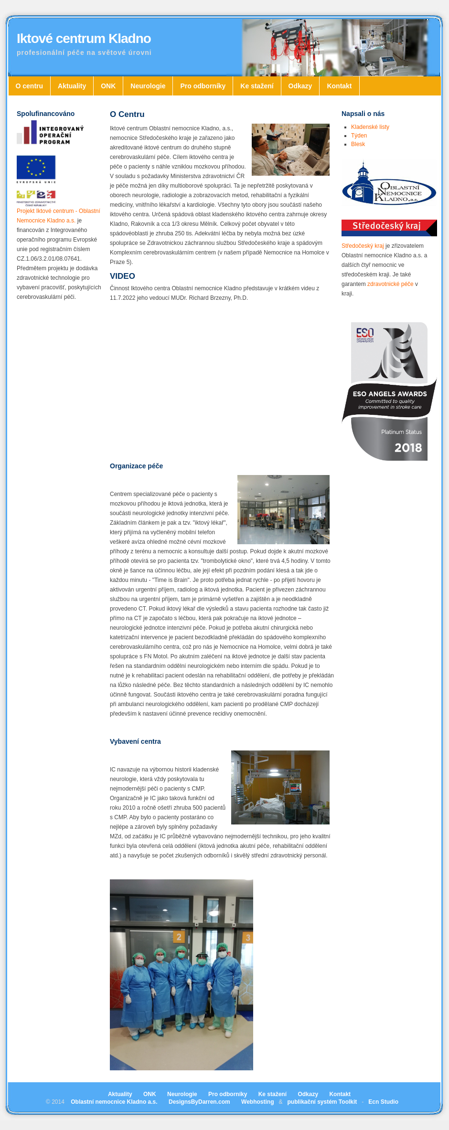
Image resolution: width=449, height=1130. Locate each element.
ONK (108, 86)
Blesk (358, 144)
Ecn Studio (383, 1101)
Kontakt (339, 86)
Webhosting (257, 1101)
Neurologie (147, 86)
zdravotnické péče (390, 284)
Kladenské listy (370, 127)
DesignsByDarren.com (199, 1101)
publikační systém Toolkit (322, 1101)
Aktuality (72, 86)
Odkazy (300, 86)
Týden (359, 135)
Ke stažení (256, 86)
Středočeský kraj (363, 246)
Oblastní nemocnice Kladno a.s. (114, 1101)
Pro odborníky (202, 86)
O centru (29, 86)
